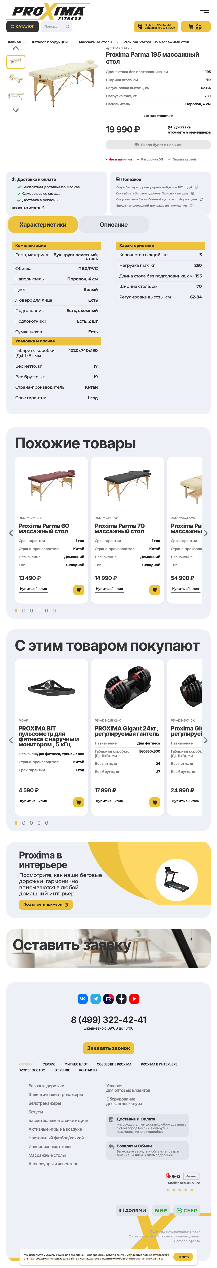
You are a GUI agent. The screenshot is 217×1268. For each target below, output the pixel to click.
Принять (183, 1256)
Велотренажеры (45, 1103)
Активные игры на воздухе (55, 1129)
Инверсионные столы (50, 1147)
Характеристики (42, 224)
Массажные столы (47, 1155)
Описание (114, 224)
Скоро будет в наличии (158, 145)
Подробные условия (26, 207)
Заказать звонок (108, 1048)
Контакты (90, 1070)
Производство (32, 1070)
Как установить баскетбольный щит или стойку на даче (156, 199)
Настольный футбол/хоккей (56, 1138)
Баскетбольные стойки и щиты (59, 1120)
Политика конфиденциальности (175, 1232)
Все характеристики (158, 115)
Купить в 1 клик (33, 589)
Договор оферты (187, 1241)
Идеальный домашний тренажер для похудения (151, 205)
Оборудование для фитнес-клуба (124, 1101)
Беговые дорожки (46, 1086)
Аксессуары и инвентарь (53, 1164)
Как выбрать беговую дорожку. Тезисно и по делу (152, 193)
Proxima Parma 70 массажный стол (120, 528)
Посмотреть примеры (45, 904)
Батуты (36, 1112)
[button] (16, 48)
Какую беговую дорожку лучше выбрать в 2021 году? (154, 187)
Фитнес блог (77, 1064)
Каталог (23, 26)
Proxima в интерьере (161, 1064)
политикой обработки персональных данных (132, 1258)
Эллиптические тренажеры (56, 1095)
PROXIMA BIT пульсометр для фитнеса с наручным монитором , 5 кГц (49, 736)
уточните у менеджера (189, 132)
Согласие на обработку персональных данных (164, 1237)
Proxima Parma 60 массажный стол (44, 528)
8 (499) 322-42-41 (108, 1019)
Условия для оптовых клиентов (128, 1088)
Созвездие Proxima (116, 1064)
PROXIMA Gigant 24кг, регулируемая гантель (127, 731)
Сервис (49, 1064)
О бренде (64, 1070)
